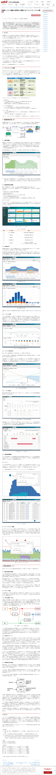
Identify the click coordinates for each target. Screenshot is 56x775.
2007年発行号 (45, 49)
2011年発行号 (45, 43)
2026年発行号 (45, 12)
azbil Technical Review (21, 7)
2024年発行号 (45, 16)
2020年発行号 (45, 24)
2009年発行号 (45, 45)
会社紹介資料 (15, 7)
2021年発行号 (45, 22)
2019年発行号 (45, 26)
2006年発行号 (45, 51)
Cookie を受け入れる (47, 772)
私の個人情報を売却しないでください (48, 769)
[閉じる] (55, 771)
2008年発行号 (45, 47)
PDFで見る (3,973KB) (36, 15)
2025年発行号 (45, 14)
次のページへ (34, 763)
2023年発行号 (45, 18)
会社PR (11, 7)
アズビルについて (6, 7)
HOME (2, 7)
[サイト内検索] (32, 2)
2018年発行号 (27, 7)
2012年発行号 (45, 41)
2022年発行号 (45, 20)
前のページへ (8, 763)
